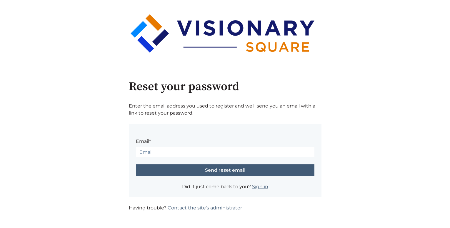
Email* (143, 141)
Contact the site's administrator (205, 208)
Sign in (260, 186)
